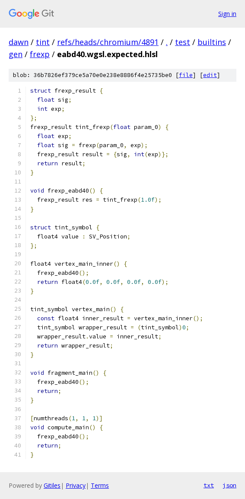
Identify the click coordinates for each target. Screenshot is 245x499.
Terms (100, 485)
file (186, 75)
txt (209, 485)
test (182, 42)
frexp (40, 54)
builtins (211, 42)
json (229, 485)
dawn (19, 42)
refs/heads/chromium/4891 (108, 42)
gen (15, 54)
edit (210, 75)
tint (43, 42)
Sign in (227, 14)
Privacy (76, 485)
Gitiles (52, 485)
